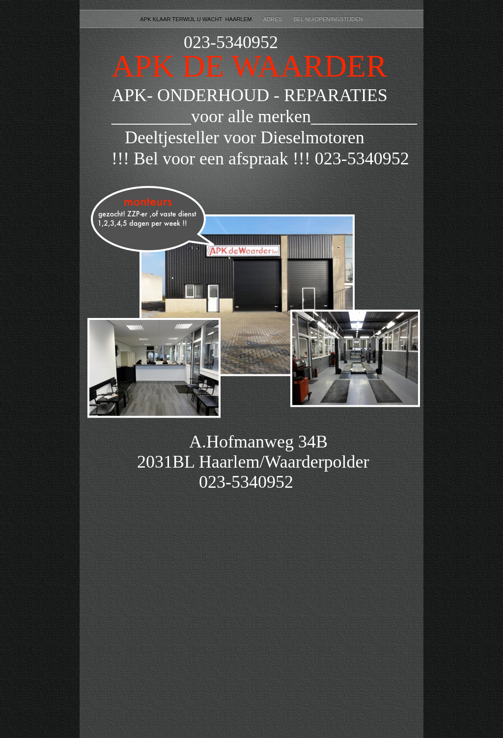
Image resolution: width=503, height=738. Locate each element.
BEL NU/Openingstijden (328, 19)
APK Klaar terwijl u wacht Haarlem (196, 19)
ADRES (273, 19)
